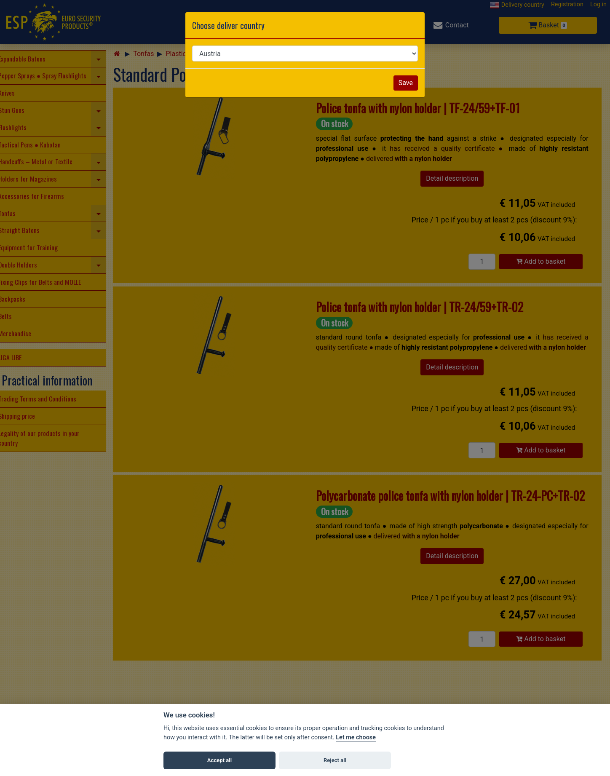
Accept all (219, 760)
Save (406, 83)
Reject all (335, 760)
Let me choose (356, 737)
